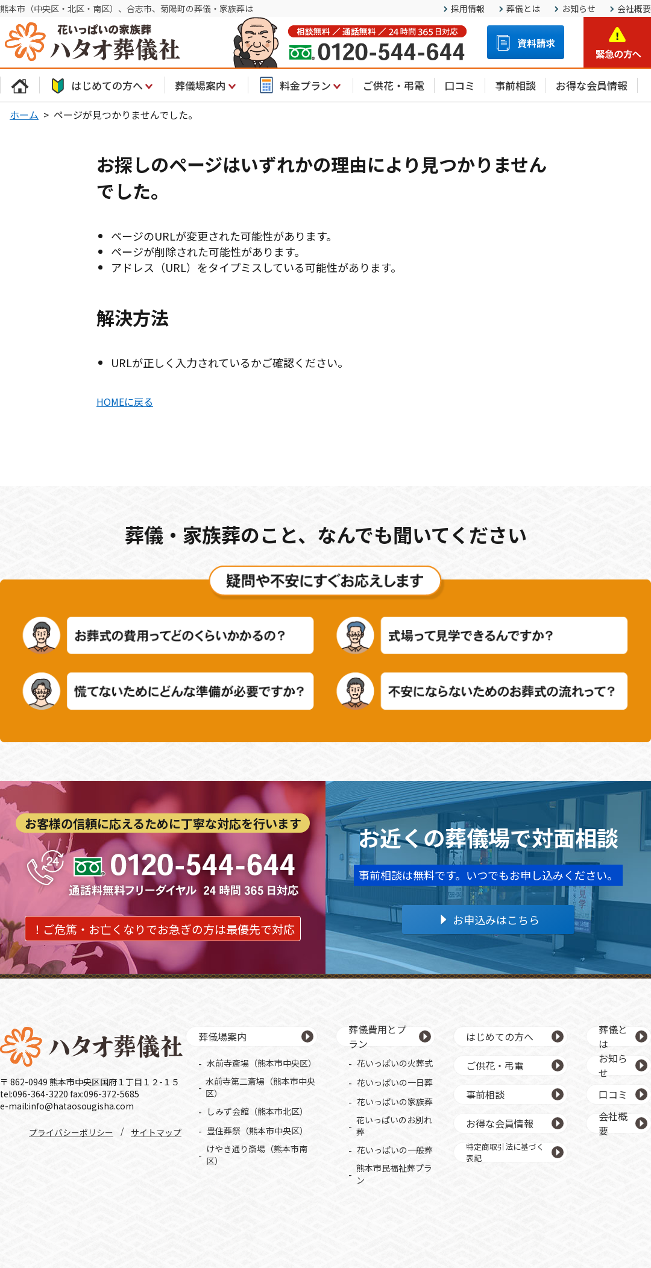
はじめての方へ (102, 85)
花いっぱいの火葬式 (395, 1063)
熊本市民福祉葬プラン (394, 1174)
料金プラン (300, 85)
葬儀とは (523, 8)
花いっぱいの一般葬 (395, 1150)
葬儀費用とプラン (377, 1036)
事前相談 (515, 85)
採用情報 (468, 8)
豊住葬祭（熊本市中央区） (257, 1130)
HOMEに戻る (124, 401)
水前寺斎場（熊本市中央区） (261, 1063)
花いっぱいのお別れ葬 (394, 1126)
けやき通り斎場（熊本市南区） (256, 1155)
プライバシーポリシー (71, 1132)
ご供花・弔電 (393, 85)
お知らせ (579, 8)
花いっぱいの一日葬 (395, 1082)
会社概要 (634, 8)
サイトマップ (156, 1132)
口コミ (459, 85)
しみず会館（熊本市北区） (257, 1111)
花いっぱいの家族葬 (395, 1102)
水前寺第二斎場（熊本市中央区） (260, 1087)
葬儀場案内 (206, 85)
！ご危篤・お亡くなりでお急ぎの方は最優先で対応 (163, 929)
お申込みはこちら (496, 919)
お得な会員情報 (591, 85)
